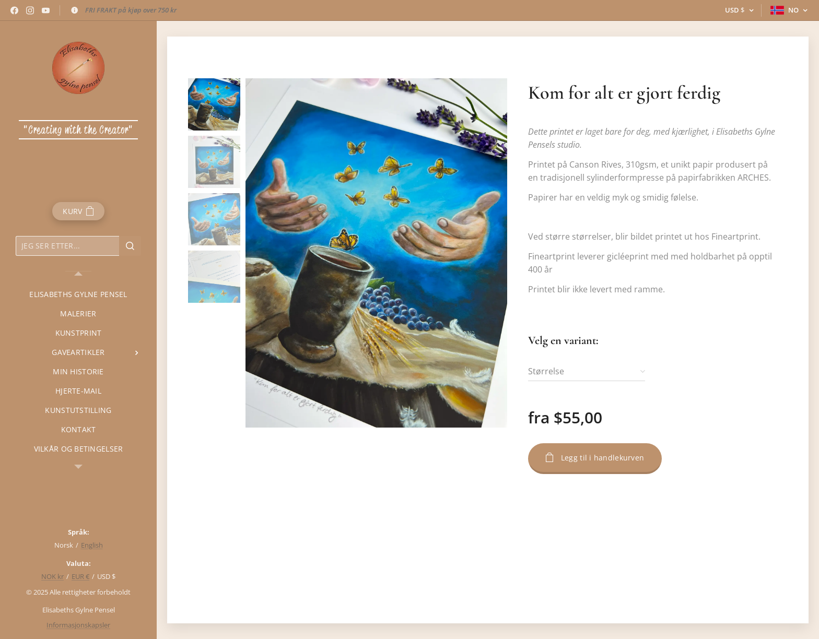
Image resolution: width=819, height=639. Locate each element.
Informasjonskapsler (78, 625)
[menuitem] (78, 294)
